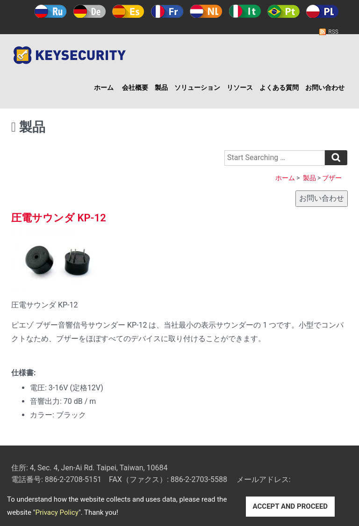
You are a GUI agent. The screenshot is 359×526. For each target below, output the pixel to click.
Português (283, 11)
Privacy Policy (56, 512)
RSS (333, 32)
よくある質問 (279, 87)
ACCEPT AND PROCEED (290, 506)
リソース (240, 87)
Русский (51, 11)
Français (167, 11)
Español (128, 11)
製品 (161, 87)
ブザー (332, 178)
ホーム (104, 87)
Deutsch (89, 11)
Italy (245, 11)
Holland (206, 11)
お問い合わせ (325, 87)
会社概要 (135, 87)
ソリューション (197, 87)
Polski (322, 11)
